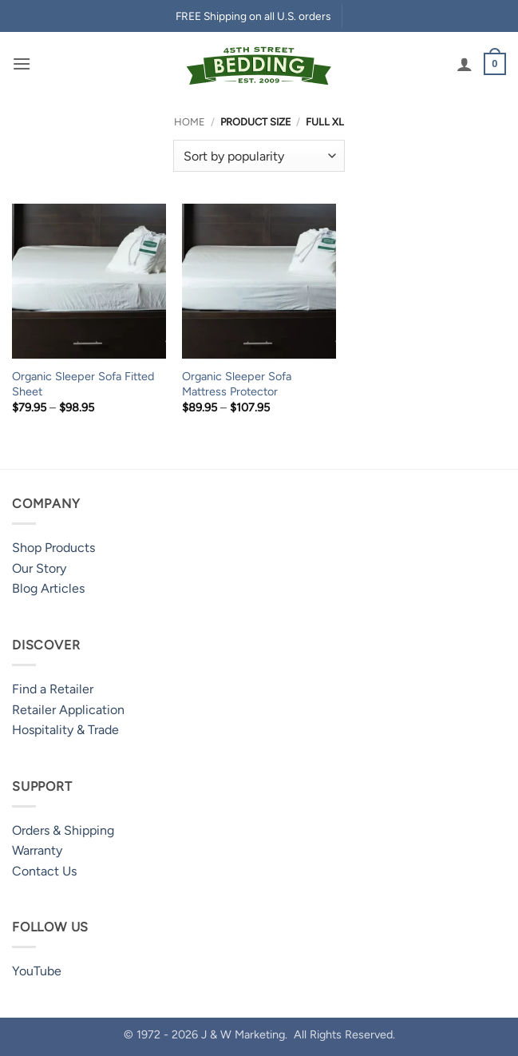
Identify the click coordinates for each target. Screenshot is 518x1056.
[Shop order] (259, 156)
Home (189, 122)
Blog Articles (48, 588)
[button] (21, 63)
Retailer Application (68, 709)
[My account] (465, 63)
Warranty (37, 850)
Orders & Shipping (63, 830)
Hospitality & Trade (65, 729)
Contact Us (44, 871)
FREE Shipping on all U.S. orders (253, 16)
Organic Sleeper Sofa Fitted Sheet (83, 384)
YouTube (36, 971)
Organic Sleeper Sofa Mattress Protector (236, 384)
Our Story (39, 568)
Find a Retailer (52, 689)
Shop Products (53, 547)
